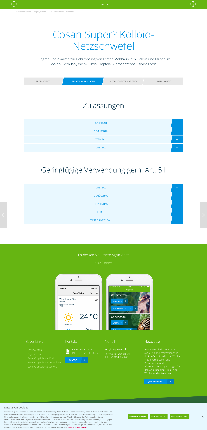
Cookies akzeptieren (179, 416)
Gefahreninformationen (123, 81)
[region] (103, 416)
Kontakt (73, 360)
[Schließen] (203, 417)
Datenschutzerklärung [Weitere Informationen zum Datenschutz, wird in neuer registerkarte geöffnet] (77, 427)
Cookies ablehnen (158, 416)
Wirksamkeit (164, 81)
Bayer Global (34, 354)
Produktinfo (43, 81)
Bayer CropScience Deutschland (45, 362)
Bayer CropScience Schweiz (42, 366)
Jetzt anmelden (155, 381)
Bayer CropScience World (41, 358)
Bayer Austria (35, 349)
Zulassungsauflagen (83, 81)
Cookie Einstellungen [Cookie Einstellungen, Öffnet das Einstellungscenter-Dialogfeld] (137, 416)
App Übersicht (104, 262)
